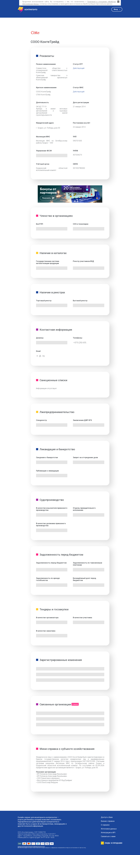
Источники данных (109, 829)
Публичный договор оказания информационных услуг (31, 846)
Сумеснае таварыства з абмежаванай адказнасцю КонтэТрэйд (51, 77)
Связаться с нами (108, 836)
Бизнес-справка (107, 821)
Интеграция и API (108, 833)
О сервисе (105, 825)
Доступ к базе (107, 817)
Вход (116, 9)
